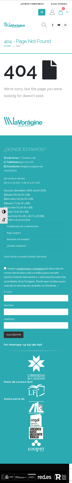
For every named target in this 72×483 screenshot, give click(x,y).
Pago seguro (56, 4)
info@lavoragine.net (31, 166)
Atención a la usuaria (18, 239)
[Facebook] (52, 25)
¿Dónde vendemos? (29, 4)
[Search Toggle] (44, 25)
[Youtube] (59, 25)
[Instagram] (65, 25)
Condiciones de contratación (22, 226)
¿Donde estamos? (16, 245)
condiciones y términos (30, 268)
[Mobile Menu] (41, 12)
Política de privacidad (18, 219)
